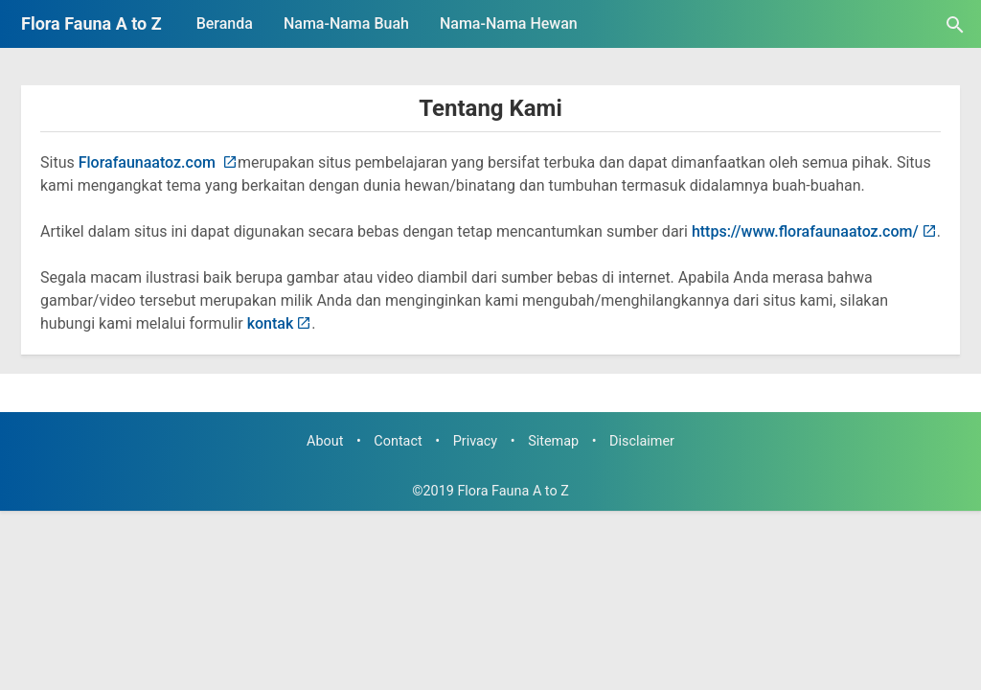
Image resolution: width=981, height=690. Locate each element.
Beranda (224, 23)
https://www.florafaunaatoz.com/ (805, 231)
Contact (398, 441)
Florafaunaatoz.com (149, 162)
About (325, 441)
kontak (270, 323)
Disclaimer (641, 441)
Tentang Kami (490, 108)
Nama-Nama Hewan (509, 23)
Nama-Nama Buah (346, 23)
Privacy (475, 441)
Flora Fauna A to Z (91, 23)
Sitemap (553, 441)
